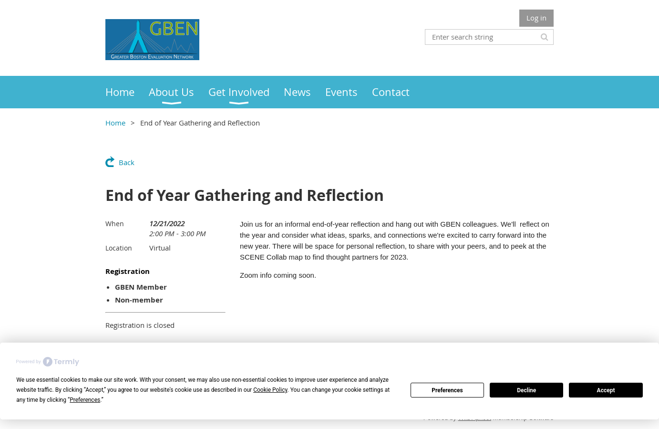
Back (126, 162)
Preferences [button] (85, 400)
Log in (536, 17)
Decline (526, 390)
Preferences (447, 390)
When (114, 223)
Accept (606, 390)
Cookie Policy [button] (270, 390)
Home (115, 122)
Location (118, 247)
